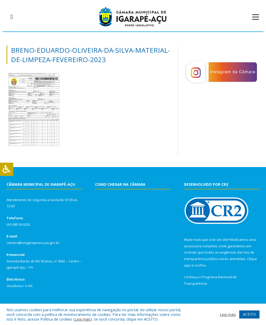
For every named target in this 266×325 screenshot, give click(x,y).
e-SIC (29, 285)
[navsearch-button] (11, 17)
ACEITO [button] (249, 314)
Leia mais (83, 319)
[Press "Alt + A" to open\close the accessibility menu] (6, 169)
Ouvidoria (14, 285)
